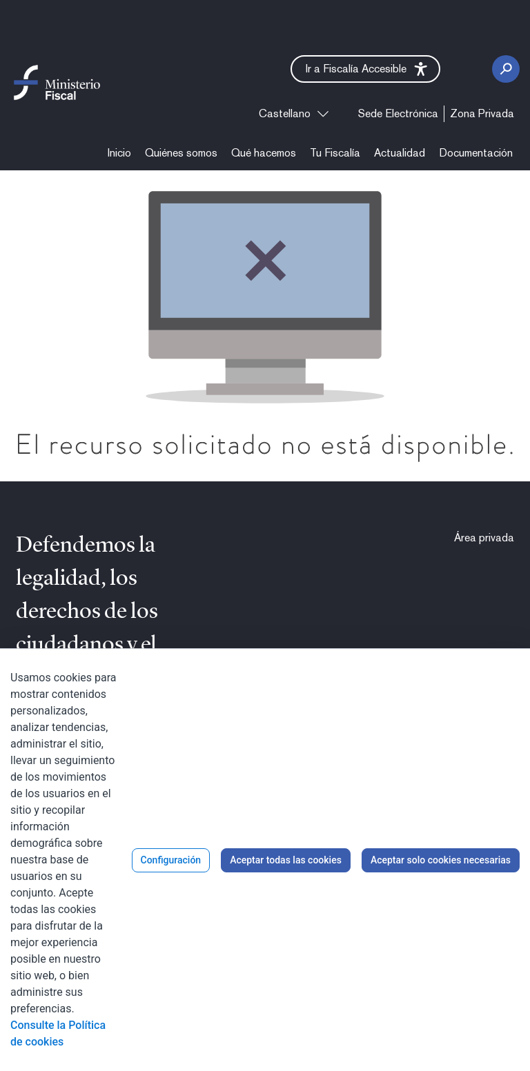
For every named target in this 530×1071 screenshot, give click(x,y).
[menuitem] (398, 114)
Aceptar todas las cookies (286, 859)
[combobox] (293, 114)
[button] (365, 69)
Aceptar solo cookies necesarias (441, 859)
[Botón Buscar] (506, 69)
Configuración (171, 859)
